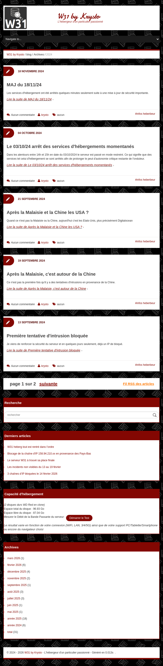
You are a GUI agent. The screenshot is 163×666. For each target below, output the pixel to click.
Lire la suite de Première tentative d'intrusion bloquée (43, 350)
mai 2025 (12, 611)
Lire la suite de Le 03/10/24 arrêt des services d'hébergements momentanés (59, 165)
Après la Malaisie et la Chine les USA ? (48, 212)
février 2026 (14, 565)
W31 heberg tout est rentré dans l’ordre (30, 446)
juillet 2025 (13, 598)
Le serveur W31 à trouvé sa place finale (30, 460)
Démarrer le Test (79, 518)
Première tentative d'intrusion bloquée (47, 335)
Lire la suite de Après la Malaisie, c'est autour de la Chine (46, 288)
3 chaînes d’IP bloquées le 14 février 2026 (32, 473)
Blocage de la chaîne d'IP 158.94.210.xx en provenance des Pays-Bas (49, 453)
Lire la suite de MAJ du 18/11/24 (29, 99)
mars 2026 (13, 558)
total (10, 632)
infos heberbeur (146, 113)
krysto (44, 114)
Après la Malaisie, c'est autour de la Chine (51, 274)
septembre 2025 (17, 585)
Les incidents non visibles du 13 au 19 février (34, 467)
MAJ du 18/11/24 (24, 84)
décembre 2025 (16, 571)
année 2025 (14, 618)
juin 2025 (12, 605)
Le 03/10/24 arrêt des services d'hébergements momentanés (70, 146)
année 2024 (14, 625)
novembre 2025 (16, 578)
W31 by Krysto (79, 16)
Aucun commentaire (23, 114)
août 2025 (13, 591)
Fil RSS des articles (138, 384)
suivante (48, 384)
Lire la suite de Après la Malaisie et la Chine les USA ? (44, 227)
